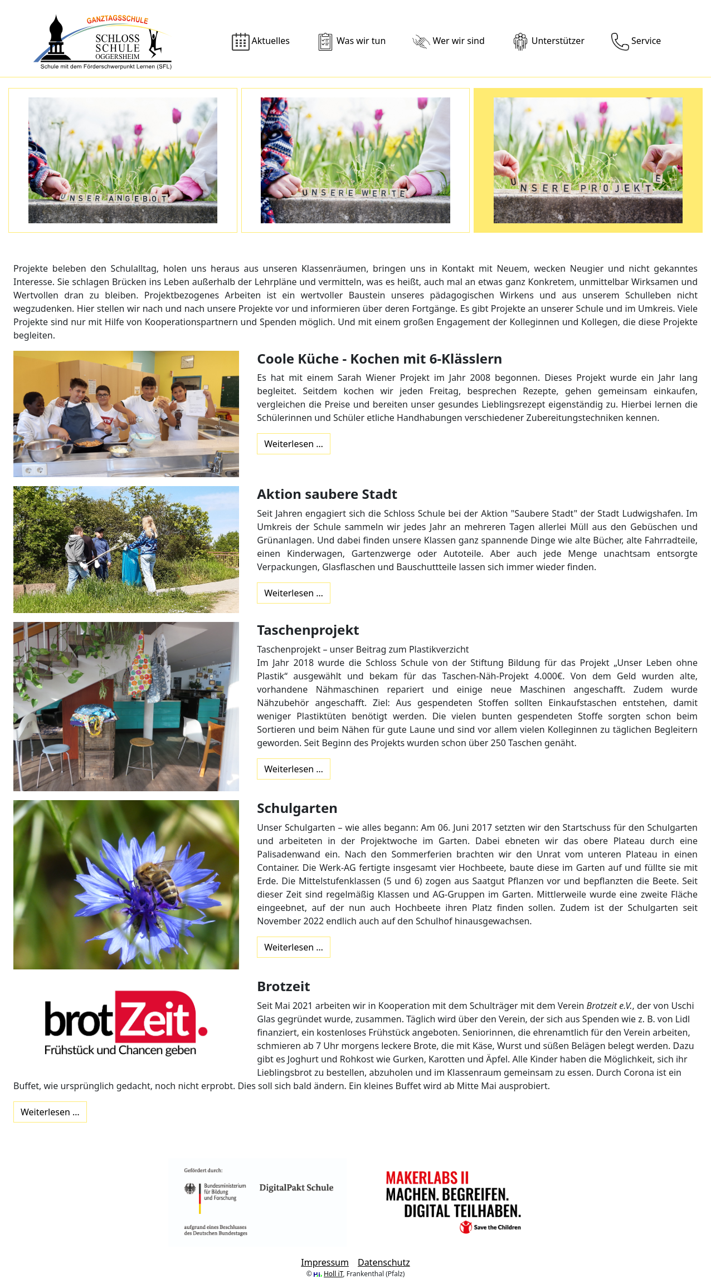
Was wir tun (351, 42)
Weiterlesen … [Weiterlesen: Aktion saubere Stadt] (293, 593)
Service (636, 42)
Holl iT (333, 1273)
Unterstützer (548, 42)
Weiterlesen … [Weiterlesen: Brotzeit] (50, 1112)
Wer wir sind (448, 42)
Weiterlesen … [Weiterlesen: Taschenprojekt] (293, 769)
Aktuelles (261, 42)
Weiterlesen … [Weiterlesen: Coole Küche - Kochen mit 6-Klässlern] (293, 444)
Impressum (325, 1262)
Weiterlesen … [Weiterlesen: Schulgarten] (293, 947)
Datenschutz (384, 1262)
